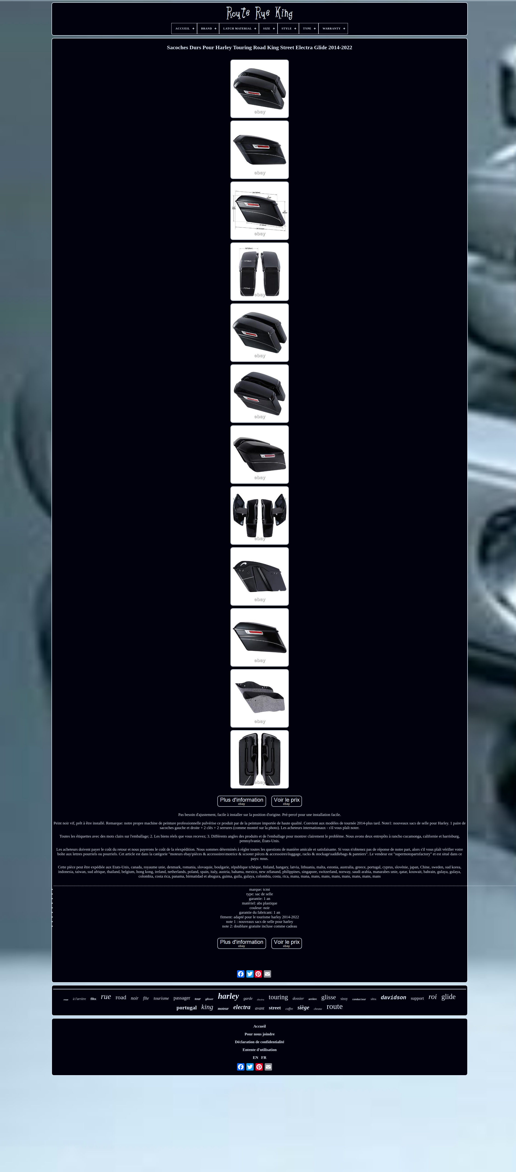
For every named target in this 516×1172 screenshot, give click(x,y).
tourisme (161, 998)
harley (228, 996)
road (121, 997)
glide (448, 997)
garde (248, 998)
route (335, 1006)
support (417, 998)
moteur (223, 1009)
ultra (373, 999)
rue (106, 996)
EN (255, 1057)
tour (198, 999)
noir (134, 998)
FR (264, 1057)
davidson (393, 998)
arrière (313, 999)
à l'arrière (79, 999)
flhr (146, 998)
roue (65, 999)
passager (182, 998)
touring (278, 997)
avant (259, 1008)
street (275, 1008)
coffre (289, 1009)
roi (432, 996)
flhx (93, 999)
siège (303, 1007)
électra (260, 999)
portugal (187, 1008)
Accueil (259, 1026)
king (207, 1007)
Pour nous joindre (260, 1034)
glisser (209, 999)
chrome (318, 1009)
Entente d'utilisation (260, 1050)
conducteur (359, 999)
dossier (298, 998)
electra (241, 1007)
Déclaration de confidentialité (259, 1042)
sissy (344, 999)
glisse (328, 997)
